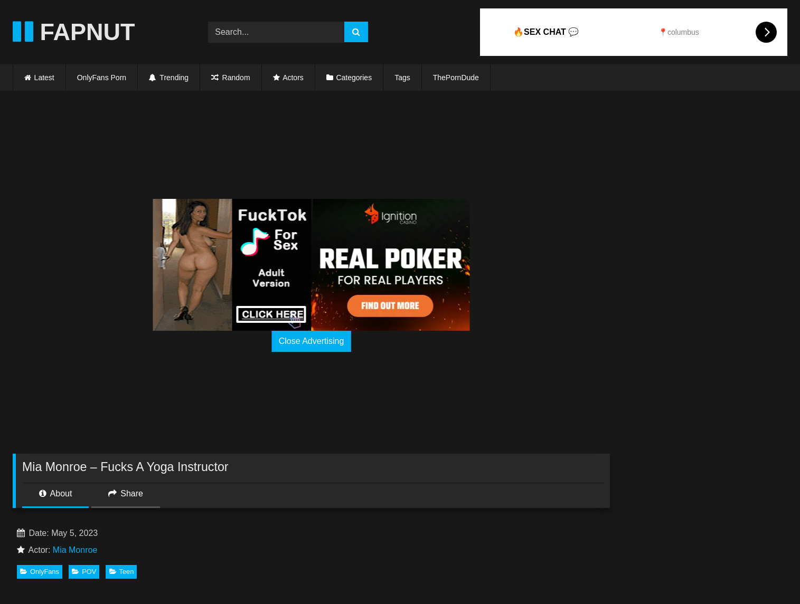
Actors (293, 77)
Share (125, 493)
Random (230, 77)
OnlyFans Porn (101, 77)
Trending (169, 77)
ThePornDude (456, 77)
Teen (121, 572)
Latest (44, 77)
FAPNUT (74, 31)
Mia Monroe (75, 549)
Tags (402, 77)
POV (84, 572)
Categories (354, 77)
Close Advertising (311, 341)
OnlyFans (39, 572)
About (55, 493)
